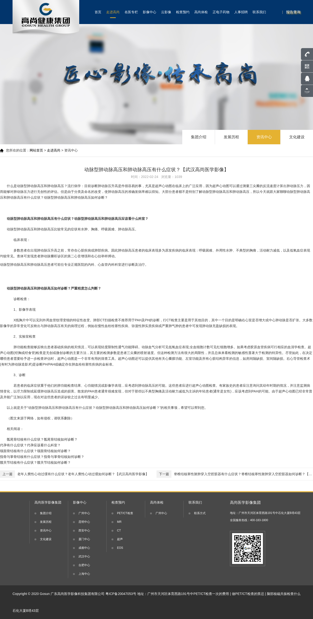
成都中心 (84, 548)
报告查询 (293, 12)
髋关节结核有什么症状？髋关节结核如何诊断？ (35, 462)
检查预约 (182, 12)
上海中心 (84, 573)
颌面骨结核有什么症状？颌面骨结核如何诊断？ (35, 451)
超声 (120, 539)
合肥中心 (84, 565)
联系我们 (259, 12)
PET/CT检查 (125, 513)
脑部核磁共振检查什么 (283, 594)
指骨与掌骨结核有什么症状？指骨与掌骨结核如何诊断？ (42, 457)
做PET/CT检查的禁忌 (248, 594)
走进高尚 (113, 12)
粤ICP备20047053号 (120, 594)
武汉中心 (84, 556)
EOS (120, 548)
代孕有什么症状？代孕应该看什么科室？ (30, 445)
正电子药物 (221, 12)
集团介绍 (198, 137)
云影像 (166, 12)
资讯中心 (264, 137)
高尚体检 (201, 12)
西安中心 (84, 530)
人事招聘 (241, 12)
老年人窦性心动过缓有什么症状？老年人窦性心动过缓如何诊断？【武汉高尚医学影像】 (74, 474)
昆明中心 (84, 522)
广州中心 (84, 513)
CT (119, 530)
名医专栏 (131, 12)
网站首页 (36, 150)
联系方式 (200, 513)
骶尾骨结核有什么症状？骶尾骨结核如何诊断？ (42, 439)
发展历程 (231, 137)
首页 (98, 12)
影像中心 (149, 12)
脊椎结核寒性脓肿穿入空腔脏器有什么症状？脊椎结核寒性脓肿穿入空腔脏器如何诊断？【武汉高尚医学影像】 (234, 474)
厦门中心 (84, 539)
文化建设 (297, 137)
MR (119, 522)
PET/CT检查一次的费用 (211, 594)
